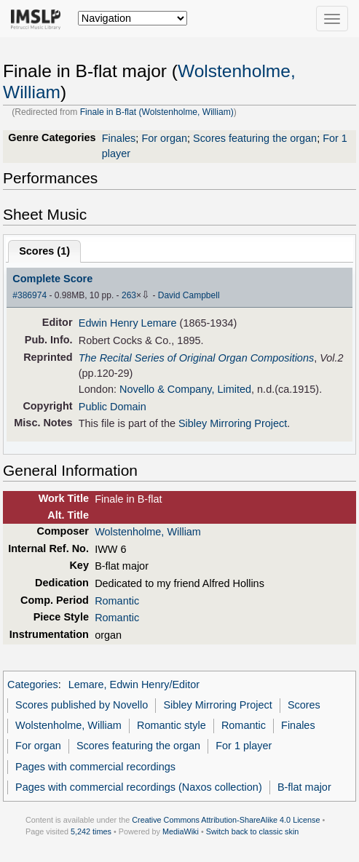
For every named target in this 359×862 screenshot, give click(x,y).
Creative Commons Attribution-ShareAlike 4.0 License (226, 819)
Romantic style (171, 725)
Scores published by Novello (81, 705)
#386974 (29, 295)
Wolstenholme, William (148, 532)
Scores (304, 705)
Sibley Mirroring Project (232, 423)
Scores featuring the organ (255, 138)
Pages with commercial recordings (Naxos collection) (138, 787)
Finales (119, 138)
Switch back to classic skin (252, 831)
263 (129, 295)
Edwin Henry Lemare (128, 323)
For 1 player (244, 745)
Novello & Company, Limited (185, 389)
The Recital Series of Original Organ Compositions (196, 358)
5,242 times (91, 831)
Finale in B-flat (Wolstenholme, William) (157, 112)
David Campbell (189, 295)
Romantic (117, 601)
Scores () (44, 251)
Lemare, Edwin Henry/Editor (134, 684)
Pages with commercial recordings (95, 767)
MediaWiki (180, 831)
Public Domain (112, 406)
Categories (32, 684)
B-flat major (304, 787)
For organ (164, 138)
